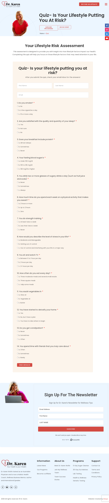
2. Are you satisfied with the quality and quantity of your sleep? (46, 121)
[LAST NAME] (71, 422)
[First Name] (71, 415)
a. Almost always (25, 143)
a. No (20, 106)
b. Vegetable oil (24, 299)
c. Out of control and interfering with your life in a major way (41, 248)
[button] (106, 4)
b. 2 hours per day (25, 262)
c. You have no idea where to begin (32, 321)
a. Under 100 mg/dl (26, 161)
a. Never (22, 182)
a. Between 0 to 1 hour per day (30, 258)
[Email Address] (71, 409)
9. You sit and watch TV (28, 255)
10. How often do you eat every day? (34, 273)
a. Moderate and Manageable (30, 240)
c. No (20, 132)
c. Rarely (22, 357)
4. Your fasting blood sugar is (30, 157)
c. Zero (21, 211)
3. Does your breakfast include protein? (35, 139)
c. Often (22, 339)
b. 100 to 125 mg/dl (25, 165)
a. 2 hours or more (25, 203)
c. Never (22, 151)
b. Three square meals (27, 280)
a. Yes (21, 124)
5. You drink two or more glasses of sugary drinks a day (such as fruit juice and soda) (51, 177)
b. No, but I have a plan (27, 317)
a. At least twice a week (27, 222)
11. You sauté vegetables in (29, 291)
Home (42, 33)
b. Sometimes (24, 147)
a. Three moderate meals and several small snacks (38, 277)
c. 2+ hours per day (26, 266)
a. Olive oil (22, 295)
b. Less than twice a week (28, 226)
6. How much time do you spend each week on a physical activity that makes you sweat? (52, 198)
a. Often (22, 350)
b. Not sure (23, 128)
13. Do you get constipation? (30, 328)
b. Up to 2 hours (24, 207)
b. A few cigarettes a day (28, 110)
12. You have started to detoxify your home (37, 309)
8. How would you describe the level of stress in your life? (43, 236)
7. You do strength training (29, 218)
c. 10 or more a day (26, 114)
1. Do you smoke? (25, 103)
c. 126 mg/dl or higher (27, 169)
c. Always (22, 190)
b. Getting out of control (28, 244)
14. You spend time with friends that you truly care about (43, 346)
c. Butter (22, 303)
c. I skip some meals (26, 284)
